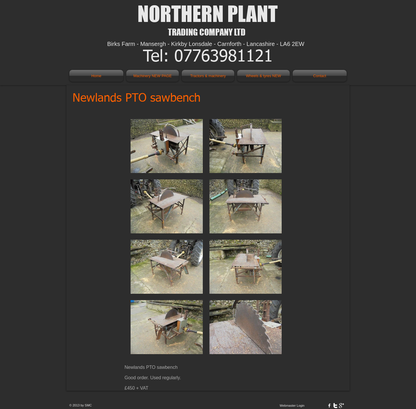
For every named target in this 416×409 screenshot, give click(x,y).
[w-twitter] (335, 405)
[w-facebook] (329, 405)
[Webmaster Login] (292, 405)
